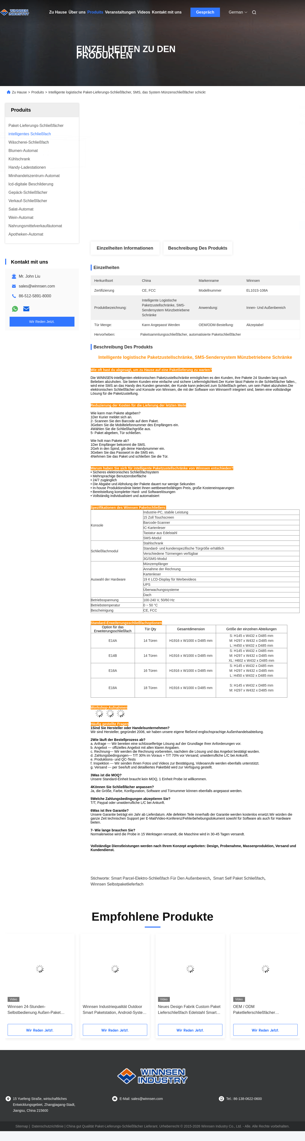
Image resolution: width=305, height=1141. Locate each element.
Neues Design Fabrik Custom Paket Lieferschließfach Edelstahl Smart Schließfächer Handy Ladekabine (189, 1010)
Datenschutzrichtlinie (47, 1126)
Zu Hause (58, 12)
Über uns (77, 12)
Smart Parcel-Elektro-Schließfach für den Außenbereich (160, 878)
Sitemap (21, 1126)
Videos (143, 12)
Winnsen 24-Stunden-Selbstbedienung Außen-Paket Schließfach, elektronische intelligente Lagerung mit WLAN (35, 1010)
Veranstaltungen (120, 12)
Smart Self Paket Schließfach (238, 878)
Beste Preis (221, 225)
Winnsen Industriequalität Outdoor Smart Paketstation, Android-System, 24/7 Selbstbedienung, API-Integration (115, 1010)
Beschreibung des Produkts (197, 248)
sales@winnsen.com (37, 286)
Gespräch (205, 12)
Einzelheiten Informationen (125, 248)
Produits (95, 12)
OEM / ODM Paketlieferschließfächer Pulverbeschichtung (254, 1010)
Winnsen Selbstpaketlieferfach (117, 884)
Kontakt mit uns (167, 12)
